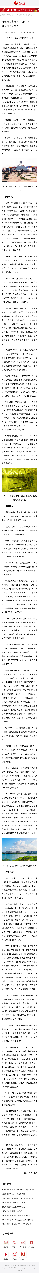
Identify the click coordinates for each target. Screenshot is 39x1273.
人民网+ (14, 1243)
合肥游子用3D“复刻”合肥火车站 (13, 1202)
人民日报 (5, 1243)
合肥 (32, 15)
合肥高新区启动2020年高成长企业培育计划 (17, 1220)
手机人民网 (23, 1243)
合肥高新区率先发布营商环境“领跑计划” (16, 1215)
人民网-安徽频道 (29, 32)
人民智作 (23, 1255)
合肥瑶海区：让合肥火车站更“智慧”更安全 (17, 1224)
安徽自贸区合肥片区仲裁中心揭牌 (14, 1194)
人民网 (2, 15)
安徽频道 (10, 15)
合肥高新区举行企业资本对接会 (13, 1207)
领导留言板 (31, 1243)
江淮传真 (18, 15)
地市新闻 (26, 15)
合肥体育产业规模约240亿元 (12, 1211)
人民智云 (14, 1255)
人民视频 (5, 1255)
